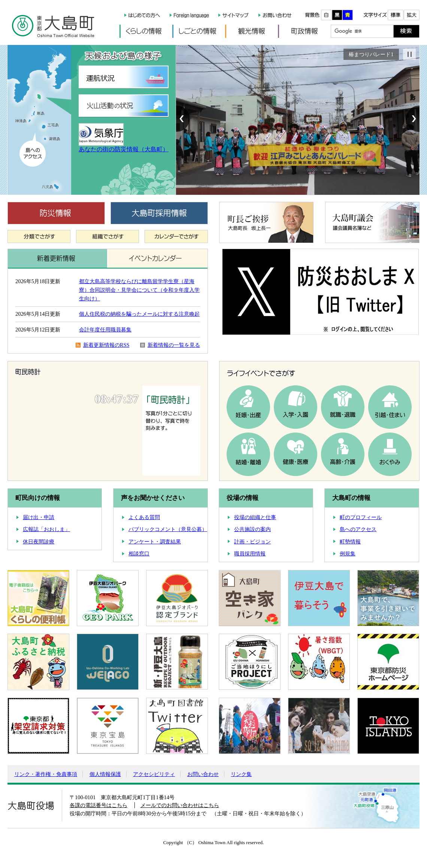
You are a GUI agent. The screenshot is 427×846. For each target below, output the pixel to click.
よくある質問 (144, 517)
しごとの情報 (198, 31)
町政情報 (304, 31)
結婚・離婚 (248, 454)
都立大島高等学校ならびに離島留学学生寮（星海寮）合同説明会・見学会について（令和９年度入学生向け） (139, 289)
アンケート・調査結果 (154, 542)
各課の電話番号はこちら (98, 805)
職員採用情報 (250, 554)
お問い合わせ (203, 774)
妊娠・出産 (248, 407)
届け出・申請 (38, 517)
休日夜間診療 (38, 542)
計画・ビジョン (252, 542)
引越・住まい (390, 407)
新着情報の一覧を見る (174, 345)
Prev (183, 119)
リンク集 (241, 774)
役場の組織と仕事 (255, 517)
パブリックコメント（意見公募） (167, 529)
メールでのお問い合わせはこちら (179, 805)
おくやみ (390, 454)
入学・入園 (295, 407)
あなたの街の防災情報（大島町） (124, 149)
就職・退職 (342, 407)
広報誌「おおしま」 (46, 529)
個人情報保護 (105, 774)
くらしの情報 (145, 31)
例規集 (347, 554)
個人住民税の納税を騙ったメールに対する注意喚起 (139, 314)
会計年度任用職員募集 (105, 330)
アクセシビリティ (154, 774)
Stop (409, 54)
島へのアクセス (358, 529)
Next (413, 119)
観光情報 (251, 31)
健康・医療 (295, 454)
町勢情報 (350, 542)
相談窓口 (138, 554)
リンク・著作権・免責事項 (45, 774)
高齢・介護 (342, 454)
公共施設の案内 (252, 529)
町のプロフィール (361, 517)
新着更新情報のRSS (106, 345)
